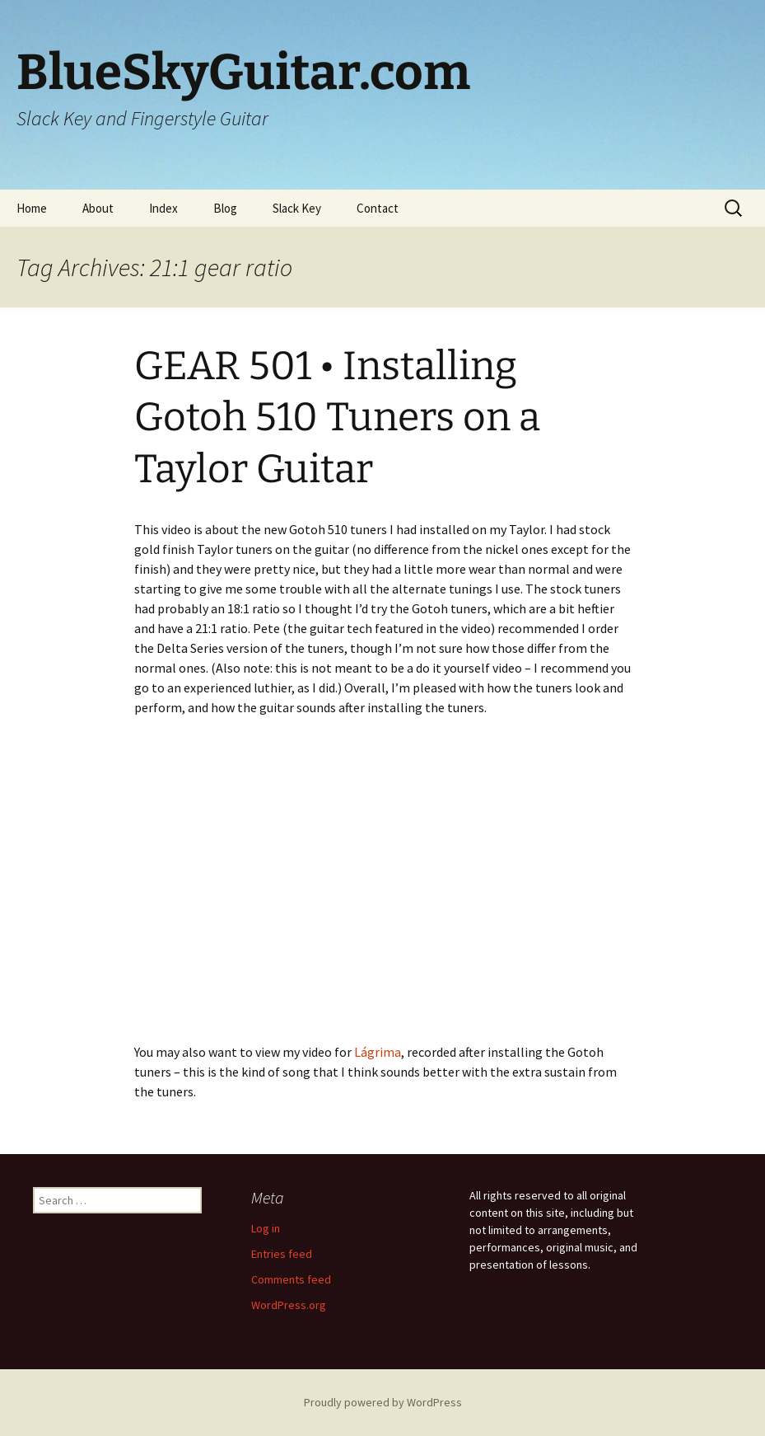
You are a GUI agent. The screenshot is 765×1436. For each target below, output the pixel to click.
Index (163, 208)
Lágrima (377, 1052)
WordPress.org (288, 1305)
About (98, 208)
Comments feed (291, 1279)
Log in (265, 1228)
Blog (225, 208)
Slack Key (297, 208)
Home (31, 208)
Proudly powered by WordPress (383, 1402)
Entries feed (281, 1253)
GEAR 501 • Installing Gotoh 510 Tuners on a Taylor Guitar (337, 417)
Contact (378, 208)
